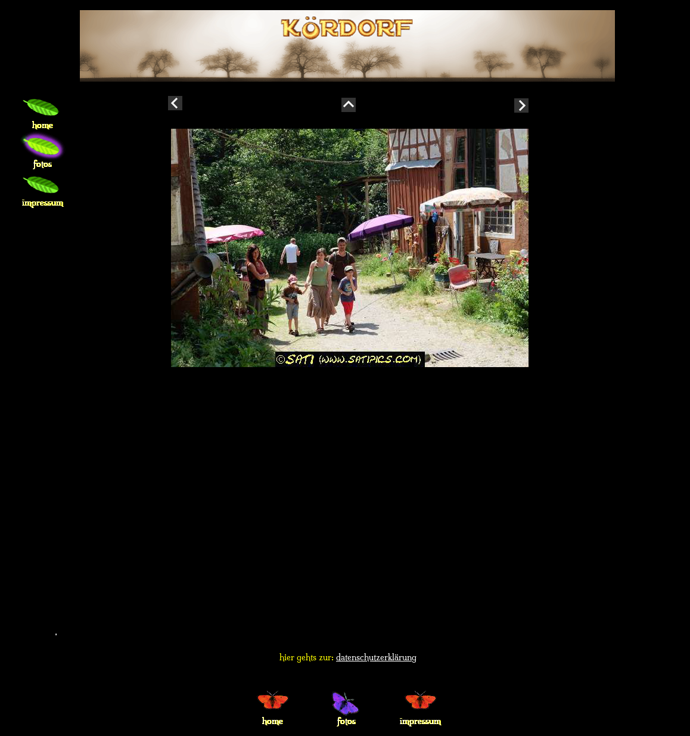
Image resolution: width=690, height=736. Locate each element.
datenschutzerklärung (376, 657)
